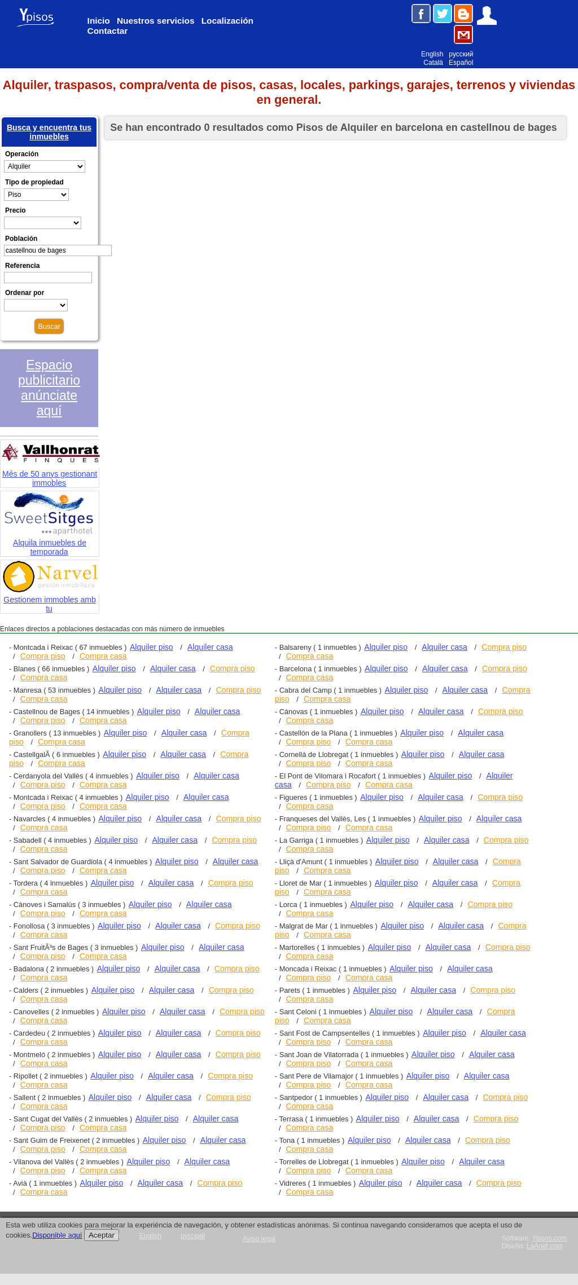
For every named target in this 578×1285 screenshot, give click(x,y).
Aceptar (102, 1235)
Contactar (107, 31)
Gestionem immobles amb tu (51, 599)
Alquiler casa (210, 647)
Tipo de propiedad (34, 182)
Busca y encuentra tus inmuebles (49, 132)
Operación (21, 154)
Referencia (22, 266)
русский (461, 54)
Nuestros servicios (155, 20)
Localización (227, 20)
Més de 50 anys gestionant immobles (51, 473)
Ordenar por (24, 293)
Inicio (98, 20)
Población (21, 239)
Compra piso (42, 656)
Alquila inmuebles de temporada (50, 542)
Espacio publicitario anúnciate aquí (49, 388)
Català (433, 63)
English (432, 54)
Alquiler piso (151, 647)
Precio (15, 210)
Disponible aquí (57, 1235)
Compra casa (103, 656)
